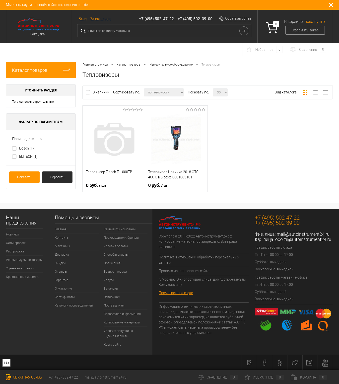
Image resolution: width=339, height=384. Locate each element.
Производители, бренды (121, 237)
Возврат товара (115, 271)
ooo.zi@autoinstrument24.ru (303, 239)
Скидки (60, 263)
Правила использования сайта (184, 271)
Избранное (264, 377)
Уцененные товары (20, 268)
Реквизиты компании (120, 229)
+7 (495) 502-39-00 (195, 18)
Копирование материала (122, 322)
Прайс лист (112, 263)
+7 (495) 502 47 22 (63, 377)
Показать (24, 177)
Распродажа (15, 251)
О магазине (63, 288)
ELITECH (28, 156)
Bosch (26, 148)
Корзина (309, 377)
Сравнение (218, 377)
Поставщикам (114, 305)
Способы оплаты (116, 254)
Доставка (62, 254)
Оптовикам (112, 297)
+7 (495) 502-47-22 (156, 18)
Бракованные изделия (22, 277)
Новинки (12, 234)
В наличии (101, 92)
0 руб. (96, 185)
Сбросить (57, 177)
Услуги (109, 280)
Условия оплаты (116, 246)
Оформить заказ (305, 30)
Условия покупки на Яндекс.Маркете (118, 333)
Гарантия (61, 280)
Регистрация (100, 19)
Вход (83, 19)
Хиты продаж (16, 243)
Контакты (62, 237)
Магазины (62, 246)
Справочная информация (122, 314)
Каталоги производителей (74, 305)
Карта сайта (112, 344)
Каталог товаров (41, 70)
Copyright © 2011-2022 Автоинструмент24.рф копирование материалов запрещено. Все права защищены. (198, 241)
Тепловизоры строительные (33, 101)
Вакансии (111, 288)
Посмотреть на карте (176, 293)
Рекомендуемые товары (24, 260)
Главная (61, 229)
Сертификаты (65, 297)
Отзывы (61, 271)
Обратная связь (238, 18)
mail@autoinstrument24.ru (303, 234)
